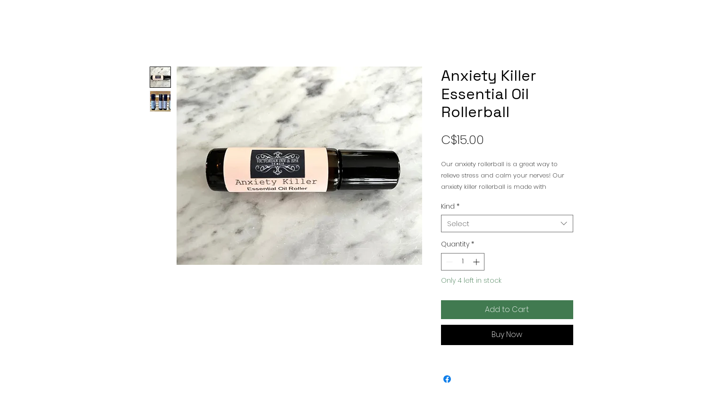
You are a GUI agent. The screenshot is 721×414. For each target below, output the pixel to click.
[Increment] (477, 261)
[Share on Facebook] (447, 379)
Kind (450, 206)
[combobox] (507, 224)
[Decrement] (448, 261)
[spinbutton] (462, 261)
